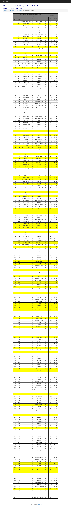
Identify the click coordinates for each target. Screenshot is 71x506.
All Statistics (11, 10)
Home (5, 10)
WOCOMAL (6, 1)
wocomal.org (39, 504)
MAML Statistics (18, 10)
